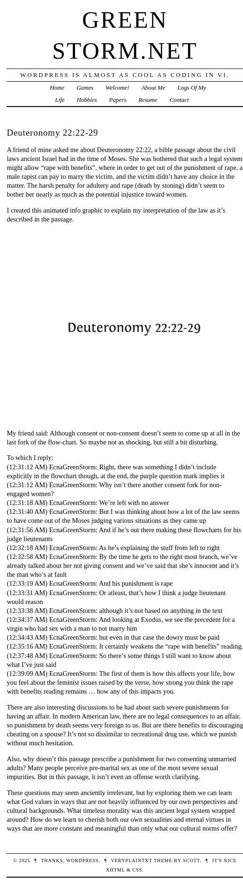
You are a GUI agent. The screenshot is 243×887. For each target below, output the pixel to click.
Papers (118, 99)
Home (57, 87)
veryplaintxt (131, 860)
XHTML (115, 869)
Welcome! (117, 87)
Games (84, 87)
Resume (147, 99)
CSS (137, 869)
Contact (179, 99)
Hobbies (86, 99)
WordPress (82, 860)
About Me (154, 87)
